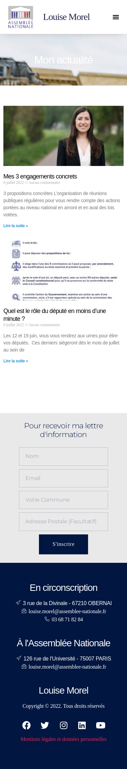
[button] (116, 17)
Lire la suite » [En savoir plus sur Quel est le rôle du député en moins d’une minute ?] (15, 361)
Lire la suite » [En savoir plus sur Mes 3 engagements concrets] (15, 225)
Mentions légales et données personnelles (63, 739)
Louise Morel (66, 16)
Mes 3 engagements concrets (40, 176)
